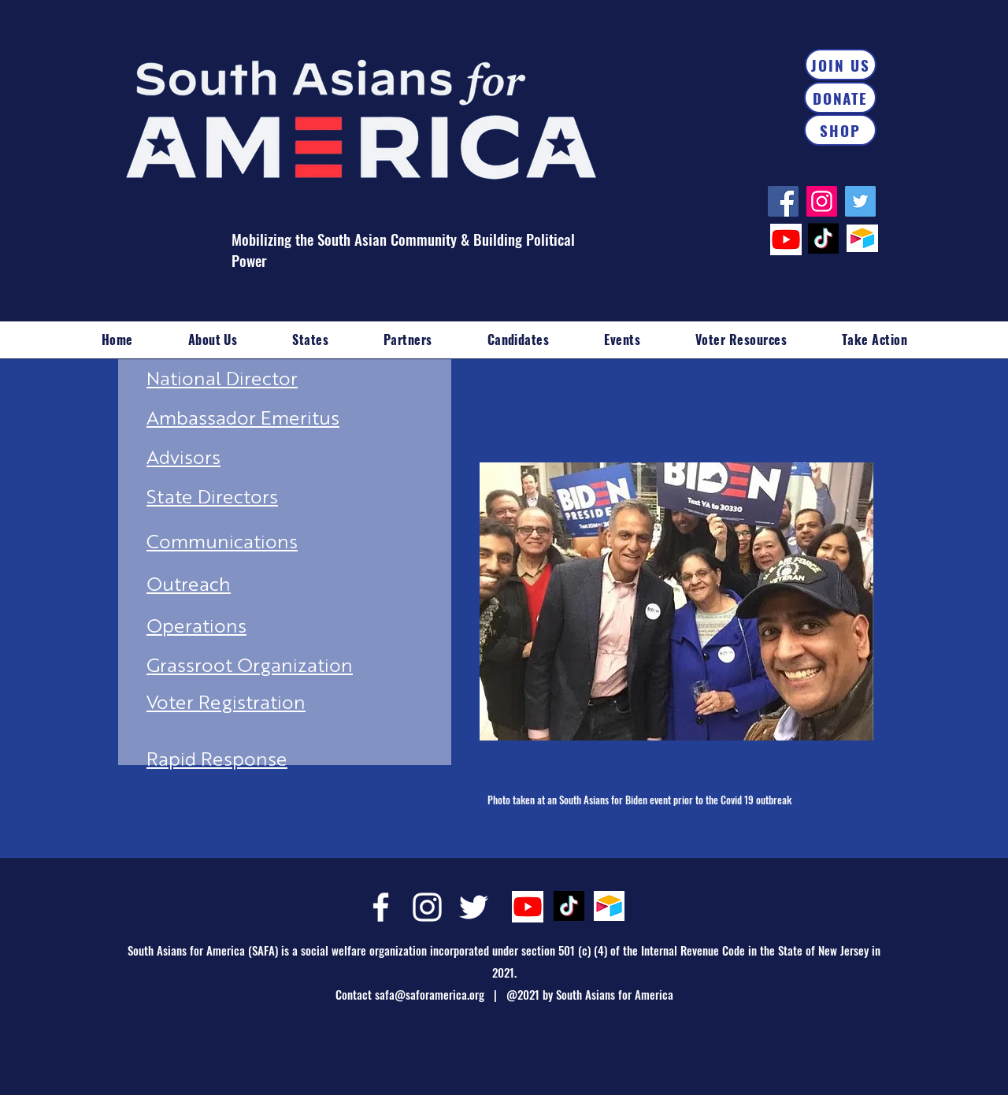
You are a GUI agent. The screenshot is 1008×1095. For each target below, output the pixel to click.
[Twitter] (860, 201)
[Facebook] (783, 201)
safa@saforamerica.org (429, 994)
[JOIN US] (840, 64)
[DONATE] (840, 97)
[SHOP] (840, 130)
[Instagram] (821, 201)
